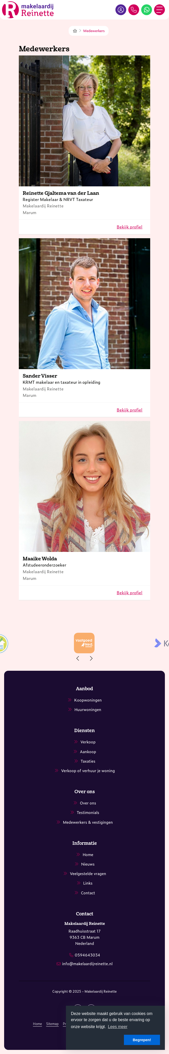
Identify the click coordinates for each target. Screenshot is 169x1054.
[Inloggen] (120, 9)
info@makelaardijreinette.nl (87, 963)
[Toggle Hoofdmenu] (159, 9)
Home (37, 1023)
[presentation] (78, 658)
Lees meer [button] (118, 1026)
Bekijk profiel (129, 227)
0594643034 (87, 955)
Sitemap (52, 1023)
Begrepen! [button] (142, 1040)
